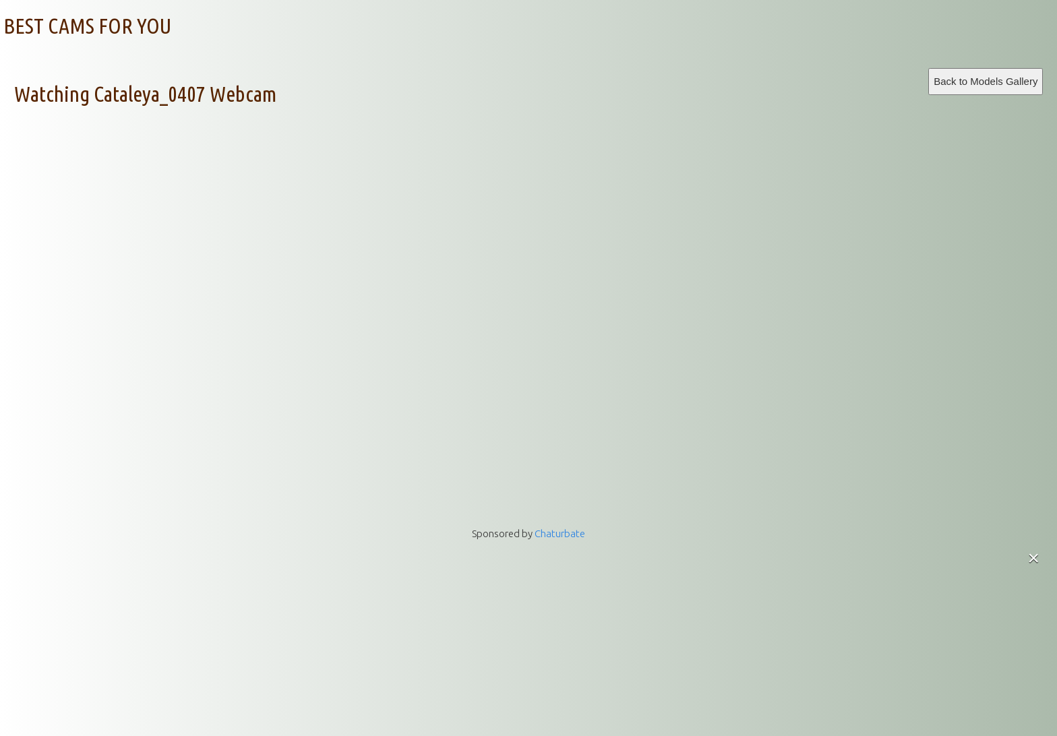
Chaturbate (560, 533)
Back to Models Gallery (985, 81)
